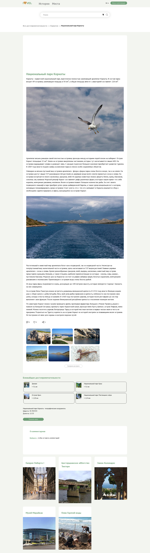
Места (56, 3)
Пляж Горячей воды (71, 512)
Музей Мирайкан (34, 512)
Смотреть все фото (73, 366)
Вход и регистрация (118, 3)
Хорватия (54, 26)
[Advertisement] (75, 49)
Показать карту (33, 419)
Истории (44, 3)
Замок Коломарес (106, 463)
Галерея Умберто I (35, 463)
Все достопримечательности (35, 26)
